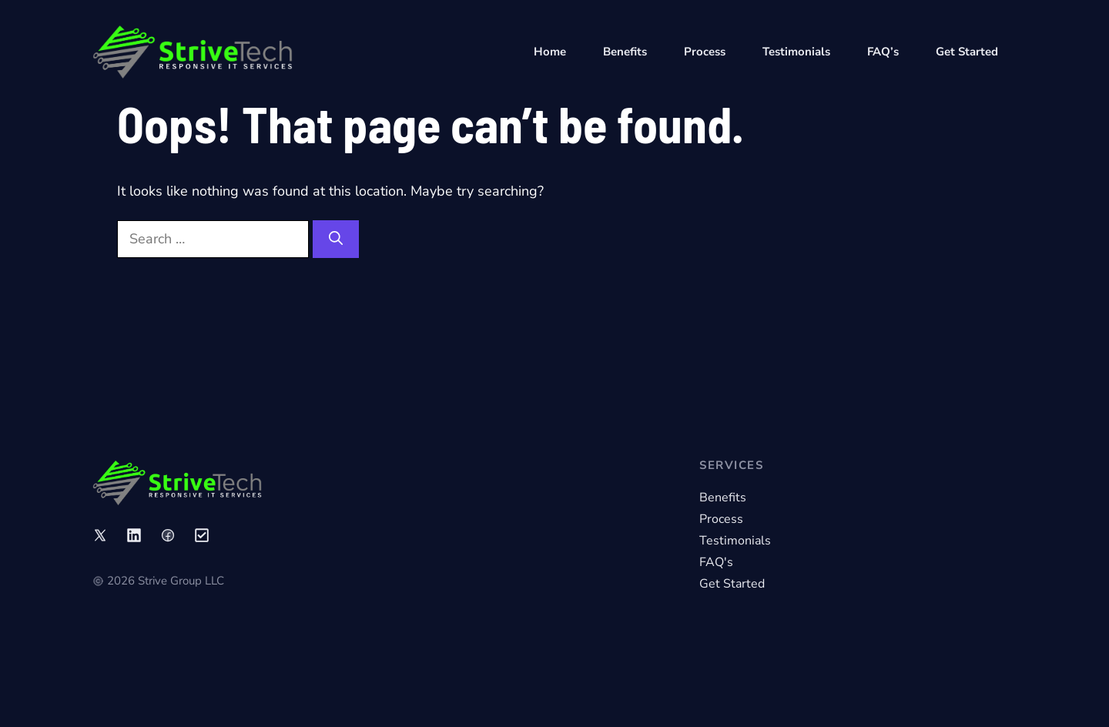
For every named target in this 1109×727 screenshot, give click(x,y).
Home (550, 51)
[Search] (336, 239)
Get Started (967, 51)
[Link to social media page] (100, 535)
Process (704, 51)
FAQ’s (883, 51)
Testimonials (796, 51)
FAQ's (716, 562)
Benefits (625, 51)
